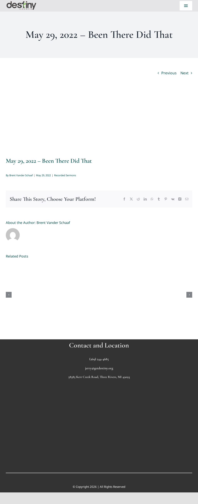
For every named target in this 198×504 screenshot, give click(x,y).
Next (184, 72)
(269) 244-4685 (99, 359)
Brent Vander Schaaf (21, 175)
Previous (169, 72)
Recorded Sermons (65, 175)
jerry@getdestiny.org (99, 368)
